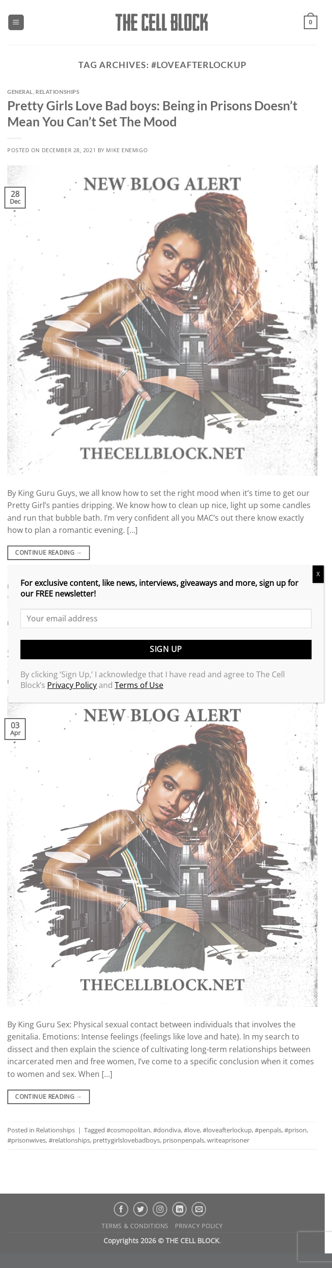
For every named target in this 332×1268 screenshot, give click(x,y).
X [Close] (318, 574)
